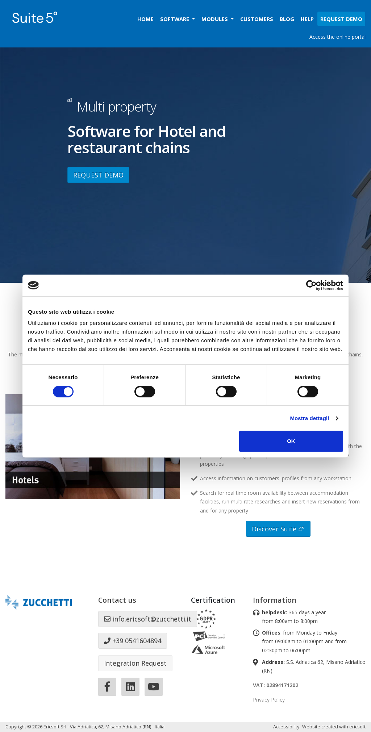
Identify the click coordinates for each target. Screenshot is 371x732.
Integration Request (135, 663)
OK (291, 441)
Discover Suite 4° (278, 528)
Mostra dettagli (309, 418)
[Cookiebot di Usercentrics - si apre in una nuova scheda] (311, 285)
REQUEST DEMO (98, 175)
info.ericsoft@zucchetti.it (147, 619)
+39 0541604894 (132, 640)
